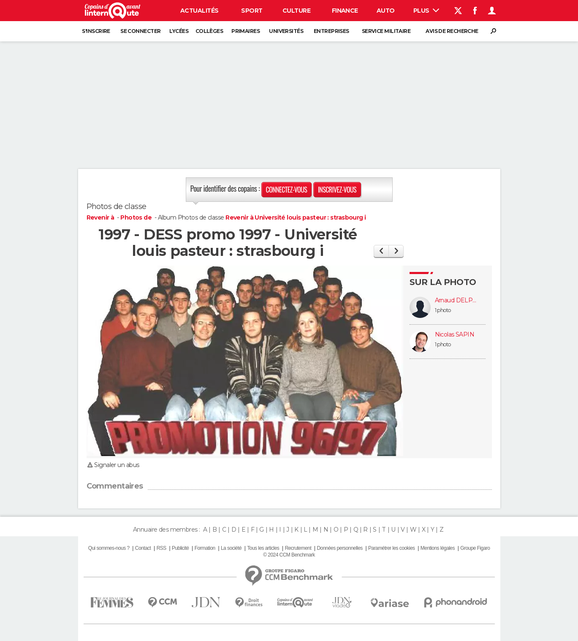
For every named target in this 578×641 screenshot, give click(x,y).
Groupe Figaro (475, 548)
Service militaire (386, 31)
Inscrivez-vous (337, 190)
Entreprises (331, 31)
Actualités (199, 10)
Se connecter (140, 31)
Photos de (136, 217)
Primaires (245, 31)
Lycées (178, 31)
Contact (143, 548)
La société (231, 548)
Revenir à (101, 217)
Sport (251, 10)
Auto (386, 10)
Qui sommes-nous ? (109, 548)
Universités (286, 31)
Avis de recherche (452, 31)
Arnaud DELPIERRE (456, 300)
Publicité (180, 548)
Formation (205, 548)
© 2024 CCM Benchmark (289, 555)
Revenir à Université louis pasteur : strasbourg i (295, 217)
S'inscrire (96, 31)
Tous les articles (263, 548)
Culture (296, 10)
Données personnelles (340, 548)
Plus (426, 10)
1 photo (443, 310)
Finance (345, 10)
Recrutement (298, 548)
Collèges (209, 31)
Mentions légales (438, 548)
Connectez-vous (286, 190)
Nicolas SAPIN (455, 334)
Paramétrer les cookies (391, 548)
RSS (161, 548)
